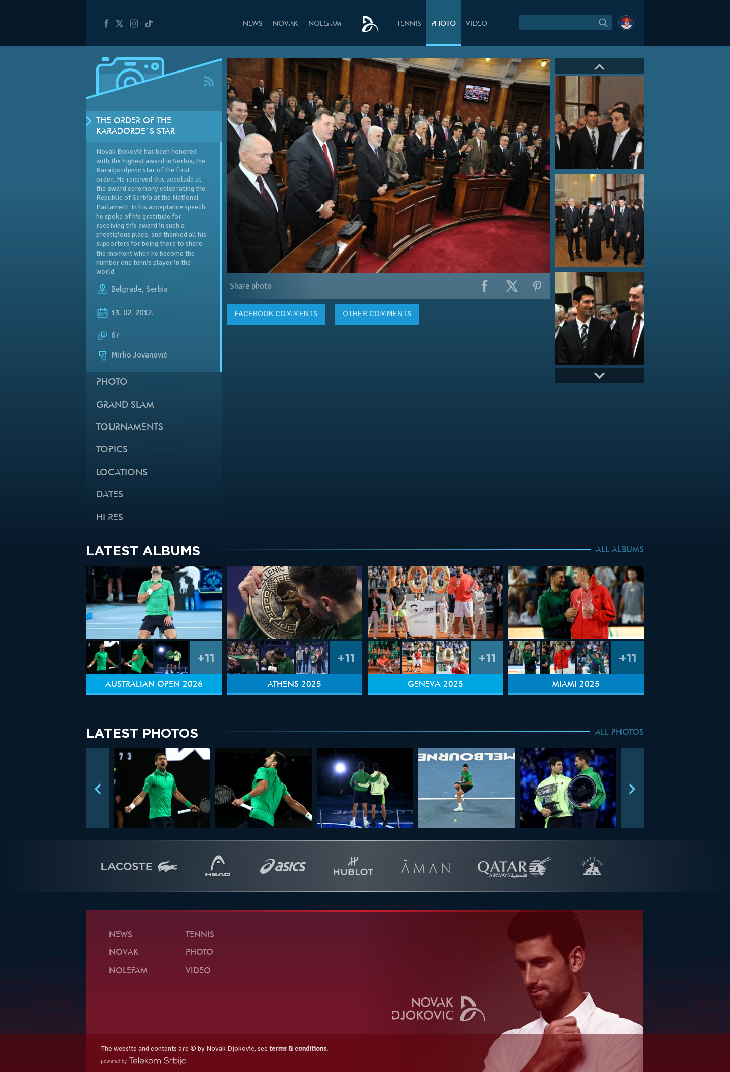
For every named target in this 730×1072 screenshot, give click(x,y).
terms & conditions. (298, 1048)
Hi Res (109, 518)
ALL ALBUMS (620, 550)
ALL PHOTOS (619, 733)
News (253, 24)
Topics (112, 450)
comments (276, 314)
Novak (285, 24)
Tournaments (129, 428)
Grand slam (125, 405)
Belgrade (126, 289)
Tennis (409, 24)
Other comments (377, 314)
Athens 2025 (294, 685)
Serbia (157, 289)
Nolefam (324, 24)
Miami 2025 (576, 685)
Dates (109, 495)
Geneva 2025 (435, 685)
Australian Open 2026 (154, 685)
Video (476, 24)
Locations (122, 473)
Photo (443, 24)
